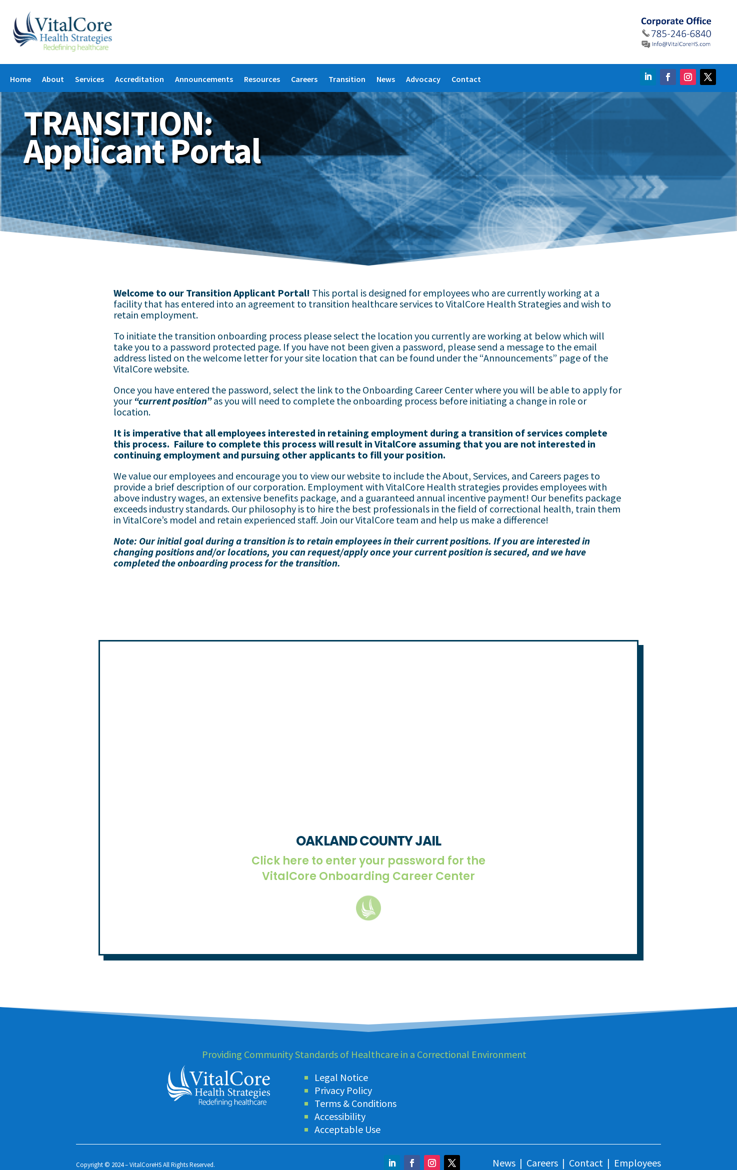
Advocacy (423, 80)
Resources (262, 80)
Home (20, 80)
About (53, 80)
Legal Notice (341, 1072)
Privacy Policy (343, 1085)
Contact (466, 80)
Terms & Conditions (355, 1098)
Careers (304, 80)
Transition (347, 80)
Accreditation (139, 80)
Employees (637, 1158)
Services (89, 80)
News (385, 80)
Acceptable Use (347, 1124)
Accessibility (340, 1111)
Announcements (204, 80)
